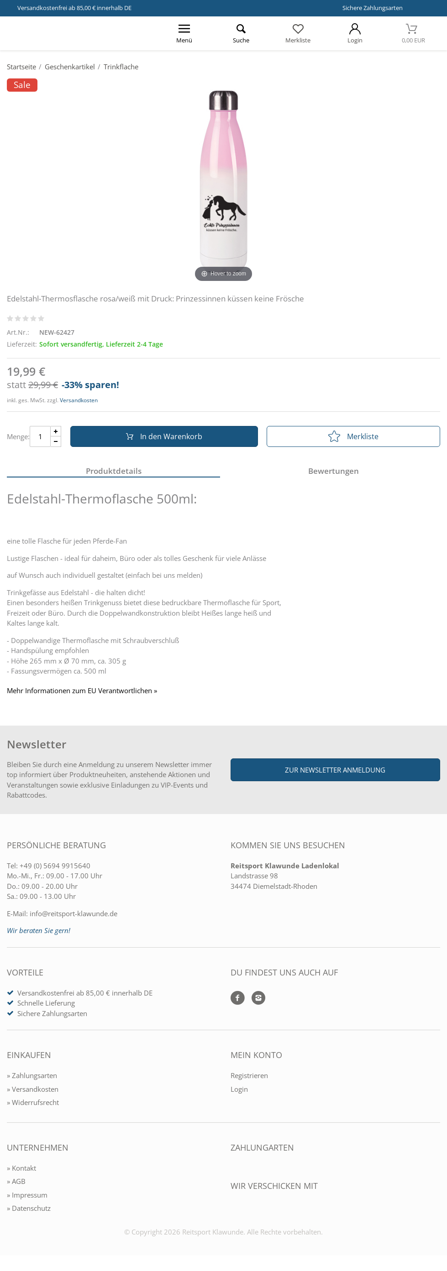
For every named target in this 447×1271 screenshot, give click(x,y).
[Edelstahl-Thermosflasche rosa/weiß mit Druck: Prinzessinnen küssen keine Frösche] (223, 181)
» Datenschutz (29, 1208)
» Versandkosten (32, 1089)
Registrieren (249, 1075)
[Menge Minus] (56, 441)
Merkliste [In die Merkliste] (353, 436)
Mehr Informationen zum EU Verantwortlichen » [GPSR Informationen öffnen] (82, 690)
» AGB (16, 1181)
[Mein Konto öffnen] (355, 33)
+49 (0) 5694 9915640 (55, 865)
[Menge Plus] (56, 431)
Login (239, 1089)
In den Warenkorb (164, 436)
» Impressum (27, 1194)
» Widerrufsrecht (33, 1102)
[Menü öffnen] (184, 33)
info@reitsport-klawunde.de (73, 913)
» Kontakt (21, 1167)
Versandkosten (79, 400)
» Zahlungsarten (32, 1075)
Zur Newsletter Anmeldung (335, 769)
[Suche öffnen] (241, 33)
